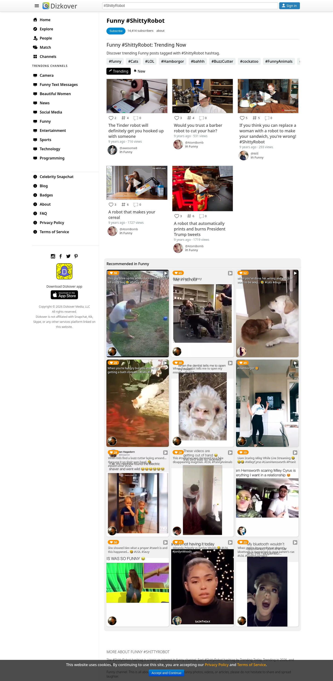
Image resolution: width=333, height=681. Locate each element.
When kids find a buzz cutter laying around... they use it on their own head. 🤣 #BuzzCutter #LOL (138, 460)
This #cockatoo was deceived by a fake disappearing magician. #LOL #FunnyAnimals (203, 458)
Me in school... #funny (187, 278)
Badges (45, 194)
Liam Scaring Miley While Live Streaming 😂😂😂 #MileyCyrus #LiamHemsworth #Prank (267, 458)
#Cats (135, 61)
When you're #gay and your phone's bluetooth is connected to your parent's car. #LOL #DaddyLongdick (266, 549)
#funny (116, 61)
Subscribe (117, 31)
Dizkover (60, 6)
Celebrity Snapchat (55, 176)
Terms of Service (53, 231)
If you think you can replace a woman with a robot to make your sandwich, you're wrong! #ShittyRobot (268, 133)
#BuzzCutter (224, 61)
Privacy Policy (50, 222)
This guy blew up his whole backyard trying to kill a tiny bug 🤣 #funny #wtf (137, 280)
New (141, 71)
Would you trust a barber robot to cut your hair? (199, 127)
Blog (42, 185)
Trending (120, 71)
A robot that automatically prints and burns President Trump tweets (200, 228)
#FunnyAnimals (280, 61)
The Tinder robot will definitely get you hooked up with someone (137, 130)
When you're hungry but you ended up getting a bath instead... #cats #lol (134, 369)
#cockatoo (251, 61)
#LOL (151, 61)
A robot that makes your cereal (133, 214)
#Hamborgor (173, 61)
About (44, 204)
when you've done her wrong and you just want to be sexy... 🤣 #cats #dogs (265, 280)
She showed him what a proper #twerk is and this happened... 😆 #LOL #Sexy (139, 547)
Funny (117, 21)
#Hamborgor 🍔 (248, 367)
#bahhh (199, 61)
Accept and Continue (167, 673)
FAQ (42, 213)
